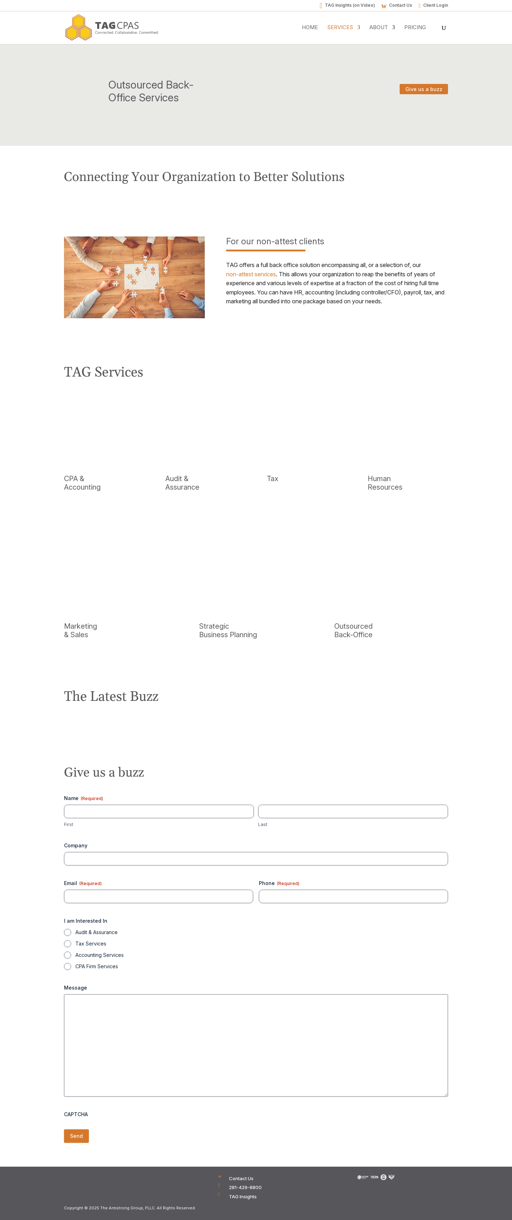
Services (340, 28)
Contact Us (400, 5)
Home (310, 28)
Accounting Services (99, 955)
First (68, 824)
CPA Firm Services (96, 966)
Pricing (415, 28)
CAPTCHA (76, 1114)
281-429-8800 (245, 1187)
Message (75, 988)
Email (83, 883)
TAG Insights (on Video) (350, 5)
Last (262, 824)
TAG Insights (243, 1196)
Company (75, 845)
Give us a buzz (423, 89)
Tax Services (90, 944)
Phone (279, 883)
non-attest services (251, 274)
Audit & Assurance (96, 932)
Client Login (435, 5)
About (378, 28)
